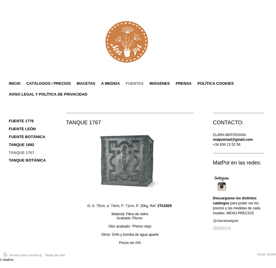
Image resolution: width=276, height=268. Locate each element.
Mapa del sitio (55, 255)
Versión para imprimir (22, 255)
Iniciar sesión (266, 254)
